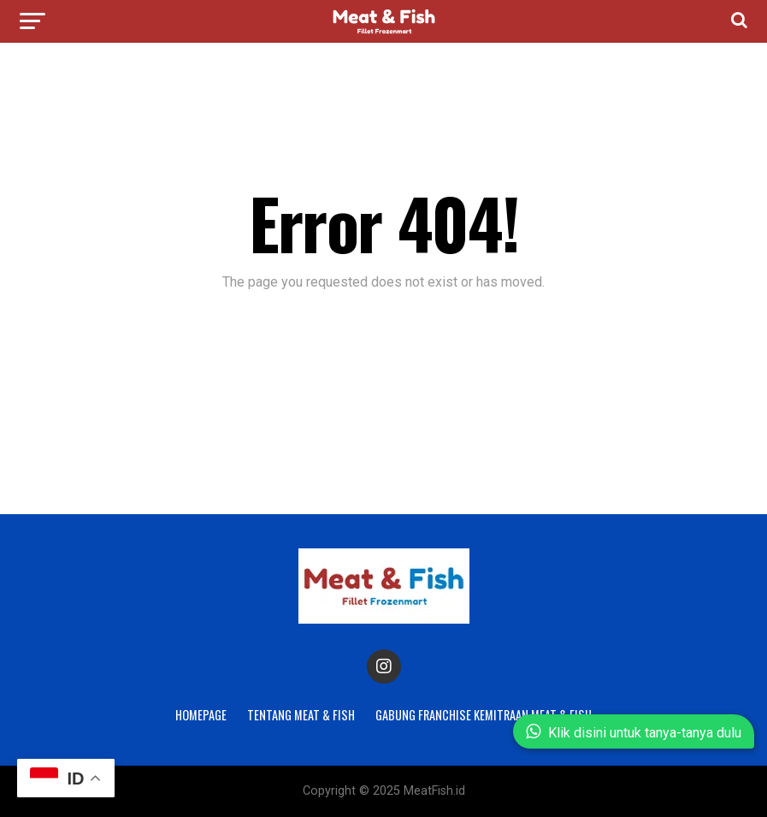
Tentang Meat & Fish (301, 715)
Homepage (201, 715)
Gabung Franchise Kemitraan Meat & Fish (483, 715)
